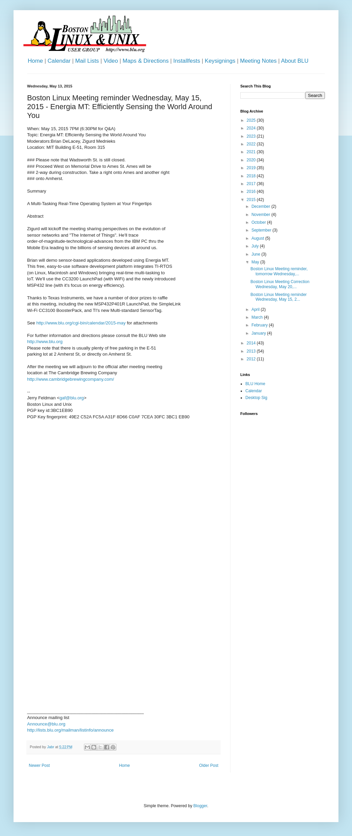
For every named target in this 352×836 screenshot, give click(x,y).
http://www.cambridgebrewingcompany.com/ (70, 379)
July (255, 246)
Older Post (208, 765)
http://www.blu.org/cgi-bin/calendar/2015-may (81, 322)
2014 (252, 343)
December (261, 206)
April (256, 309)
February (260, 325)
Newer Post (39, 765)
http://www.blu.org (45, 341)
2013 (252, 351)
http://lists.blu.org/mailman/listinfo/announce (70, 730)
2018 (252, 176)
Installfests (186, 61)
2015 (252, 199)
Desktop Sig (256, 397)
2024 (252, 128)
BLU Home (255, 383)
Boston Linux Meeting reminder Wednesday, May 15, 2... (278, 297)
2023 (252, 136)
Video (111, 61)
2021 (252, 152)
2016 (252, 191)
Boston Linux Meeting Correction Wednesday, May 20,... (279, 284)
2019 (252, 167)
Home (35, 61)
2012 (252, 359)
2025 (252, 120)
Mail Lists (87, 61)
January (259, 333)
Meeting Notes (258, 61)
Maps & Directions (146, 61)
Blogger (200, 805)
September (261, 230)
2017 (252, 183)
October (259, 222)
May (255, 262)
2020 (252, 160)
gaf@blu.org (72, 397)
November (261, 214)
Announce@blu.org (46, 723)
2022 (252, 144)
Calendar (58, 61)
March (257, 317)
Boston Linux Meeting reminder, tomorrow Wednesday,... (279, 271)
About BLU (294, 61)
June (256, 254)
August (258, 238)
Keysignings (220, 61)
